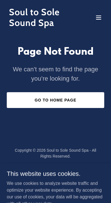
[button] (98, 17)
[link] (41, 24)
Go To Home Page (55, 100)
